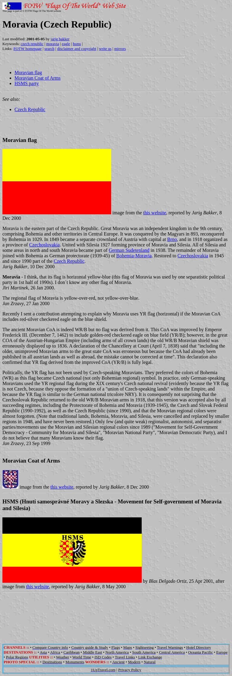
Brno (172, 239)
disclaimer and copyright (76, 48)
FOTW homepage (27, 48)
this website (154, 212)
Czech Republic (29, 109)
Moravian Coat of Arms (37, 78)
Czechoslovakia (44, 244)
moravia (52, 43)
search (49, 48)
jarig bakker (60, 39)
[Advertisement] (116, 614)
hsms (77, 43)
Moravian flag (28, 72)
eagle (66, 43)
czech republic (32, 43)
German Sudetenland (129, 250)
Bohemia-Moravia (134, 255)
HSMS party (26, 83)
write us (105, 48)
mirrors (120, 48)
